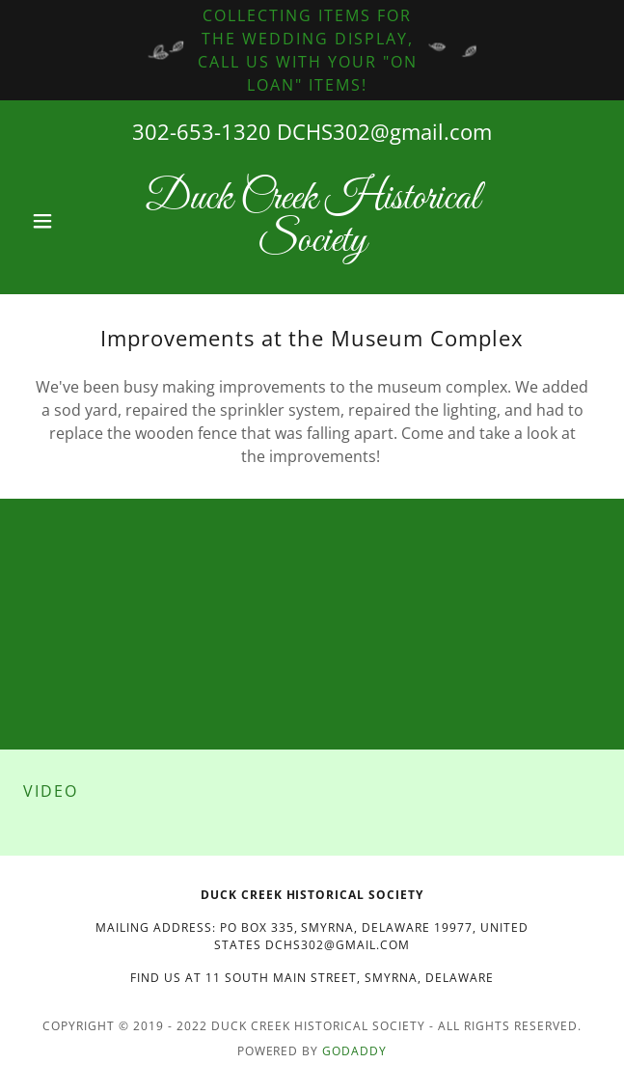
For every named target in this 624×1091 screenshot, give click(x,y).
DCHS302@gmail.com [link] (384, 131)
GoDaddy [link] (354, 1051)
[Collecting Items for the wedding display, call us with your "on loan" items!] (312, 50)
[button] (66, 221)
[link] (312, 221)
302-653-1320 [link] (201, 131)
